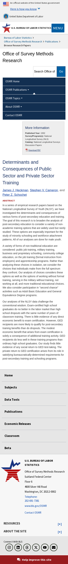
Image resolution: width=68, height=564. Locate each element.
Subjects (11, 387)
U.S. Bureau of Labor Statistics (31, 28)
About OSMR (12, 106)
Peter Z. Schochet (15, 194)
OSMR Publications (16, 89)
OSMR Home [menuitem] (12, 81)
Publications (51, 41)
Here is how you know (23, 9)
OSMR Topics (12, 98)
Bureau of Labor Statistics (18, 37)
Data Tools (12, 400)
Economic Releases (18, 424)
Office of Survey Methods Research (23, 41)
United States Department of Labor (23, 16)
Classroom (12, 436)
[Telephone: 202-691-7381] (46, 499)
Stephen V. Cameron (44, 190)
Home (9, 375)
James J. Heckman (15, 190)
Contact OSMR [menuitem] (13, 115)
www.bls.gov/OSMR (36, 506)
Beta (8, 448)
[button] (60, 524)
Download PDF (34, 150)
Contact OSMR (33, 512)
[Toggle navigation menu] (57, 28)
